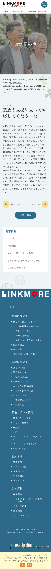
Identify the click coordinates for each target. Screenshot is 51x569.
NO (29, 565)
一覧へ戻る (25, 215)
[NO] (47, 560)
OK (22, 565)
